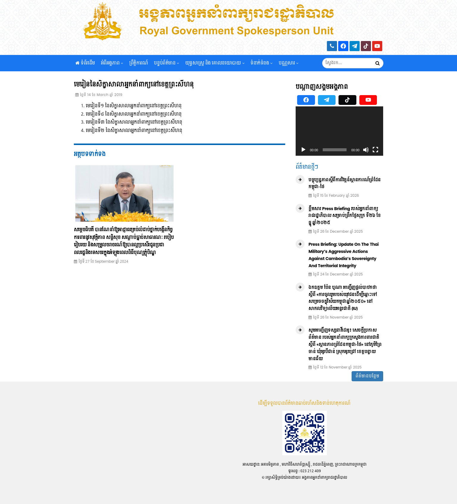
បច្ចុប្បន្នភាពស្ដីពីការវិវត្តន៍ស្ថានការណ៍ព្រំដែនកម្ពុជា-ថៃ (344, 183)
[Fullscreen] (375, 150)
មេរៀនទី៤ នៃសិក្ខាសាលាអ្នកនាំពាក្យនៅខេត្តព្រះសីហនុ (134, 114)
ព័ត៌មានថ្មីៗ (307, 167)
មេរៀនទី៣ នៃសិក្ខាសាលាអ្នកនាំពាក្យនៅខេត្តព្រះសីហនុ (134, 122)
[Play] (303, 150)
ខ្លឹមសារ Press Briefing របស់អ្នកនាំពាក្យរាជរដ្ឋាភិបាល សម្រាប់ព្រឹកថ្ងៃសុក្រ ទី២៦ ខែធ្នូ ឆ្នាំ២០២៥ (344, 216)
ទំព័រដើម (85, 65)
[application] (339, 131)
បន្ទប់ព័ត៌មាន (166, 65)
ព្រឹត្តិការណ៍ (139, 65)
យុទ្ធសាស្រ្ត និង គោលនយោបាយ (215, 65)
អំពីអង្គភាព (112, 65)
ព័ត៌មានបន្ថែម (367, 376)
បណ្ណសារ (288, 65)
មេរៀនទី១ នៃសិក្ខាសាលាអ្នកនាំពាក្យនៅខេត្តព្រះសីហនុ (134, 106)
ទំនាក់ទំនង (261, 65)
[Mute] (366, 150)
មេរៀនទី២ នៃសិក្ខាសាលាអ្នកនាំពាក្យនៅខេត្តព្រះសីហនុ (134, 131)
